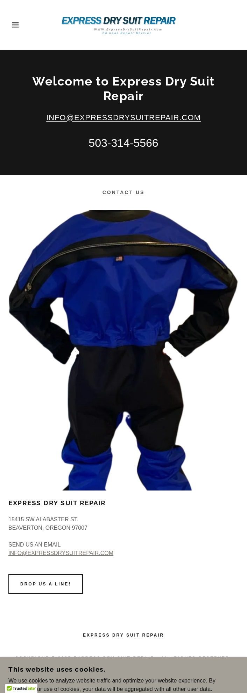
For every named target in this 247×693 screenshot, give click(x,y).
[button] (16, 25)
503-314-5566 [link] (123, 143)
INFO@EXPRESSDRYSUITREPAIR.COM (123, 117)
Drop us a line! (45, 584)
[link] (123, 25)
